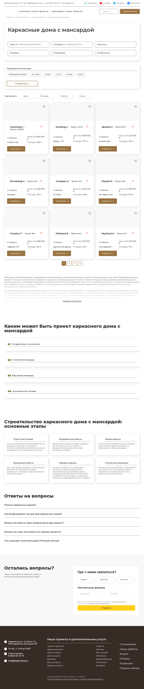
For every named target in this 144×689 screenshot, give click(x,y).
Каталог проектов (39, 11)
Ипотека (100, 649)
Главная (9, 17)
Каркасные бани (55, 666)
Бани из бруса (54, 662)
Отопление (101, 662)
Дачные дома (53, 656)
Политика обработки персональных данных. (63, 679)
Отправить (106, 608)
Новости (100, 646)
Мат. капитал (102, 653)
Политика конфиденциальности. (91, 679)
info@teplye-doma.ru (33, 3)
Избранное (68, 3)
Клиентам (78, 11)
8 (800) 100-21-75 (52, 3)
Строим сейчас (130, 11)
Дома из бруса (54, 653)
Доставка (100, 666)
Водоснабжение (104, 659)
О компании (24, 11)
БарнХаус (51, 659)
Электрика (101, 656)
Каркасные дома (38, 17)
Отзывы (125, 658)
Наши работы (58, 11)
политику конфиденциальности (99, 603)
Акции (69, 11)
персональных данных (118, 601)
